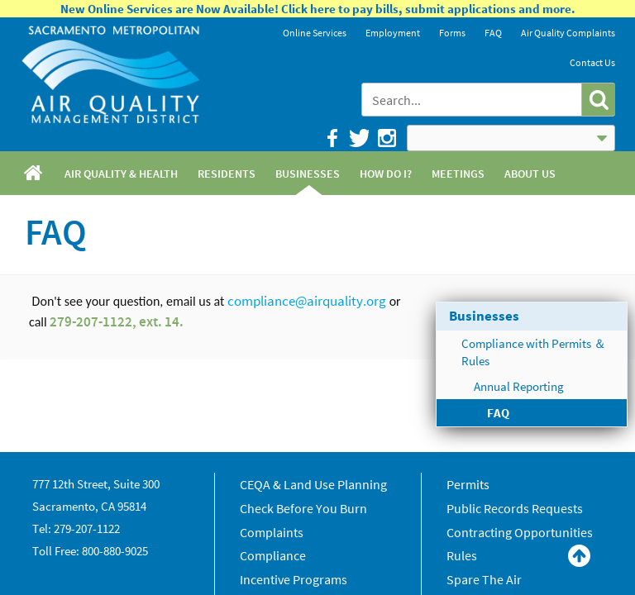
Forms (452, 32)
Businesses (484, 316)
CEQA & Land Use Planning (313, 484)
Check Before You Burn (303, 508)
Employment (392, 32)
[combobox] (472, 100)
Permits (467, 484)
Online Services (314, 32)
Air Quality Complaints (568, 32)
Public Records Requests (514, 508)
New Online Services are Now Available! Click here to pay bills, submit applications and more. (317, 9)
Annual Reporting (519, 386)
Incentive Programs (293, 579)
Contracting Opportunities (519, 532)
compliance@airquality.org (306, 301)
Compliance (273, 555)
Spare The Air (484, 579)
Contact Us (592, 62)
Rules (461, 555)
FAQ (493, 32)
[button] (598, 99)
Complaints (271, 532)
